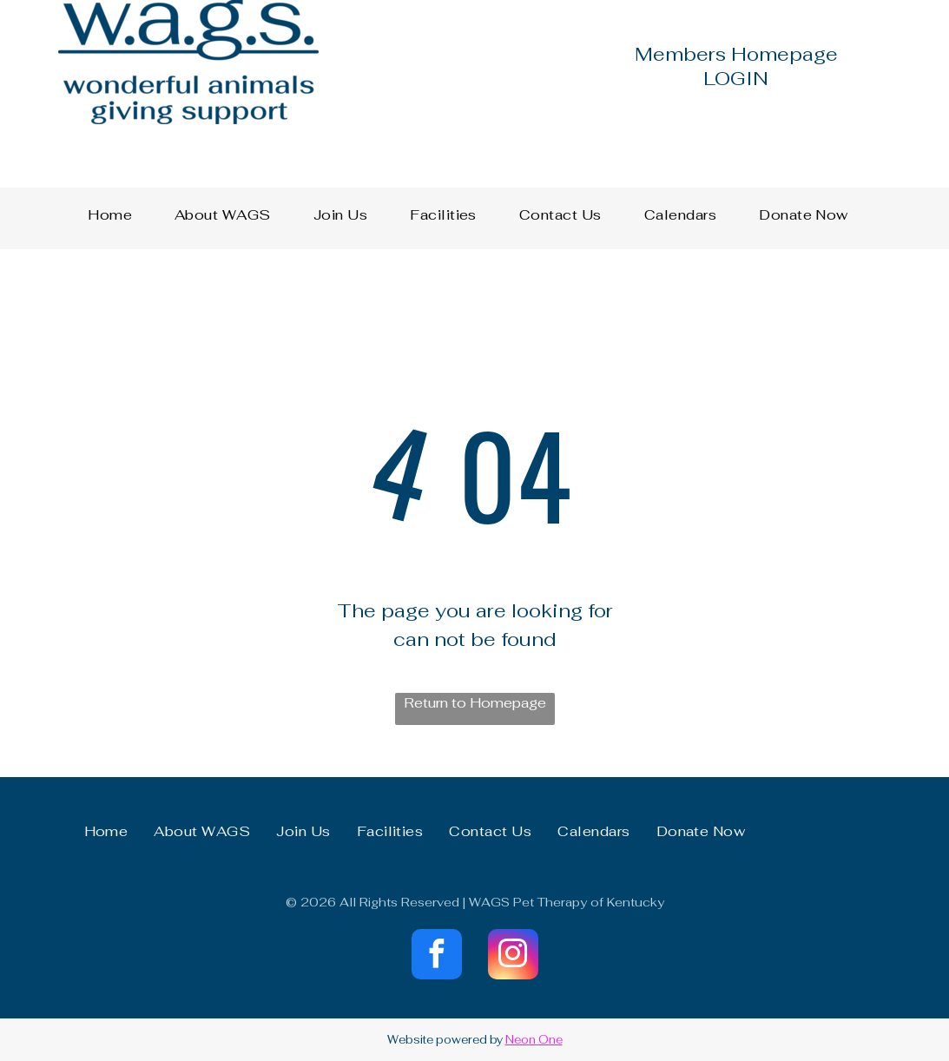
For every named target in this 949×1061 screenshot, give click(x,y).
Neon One (534, 1039)
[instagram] (513, 956)
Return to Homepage (475, 703)
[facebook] (437, 956)
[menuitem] (116, 215)
